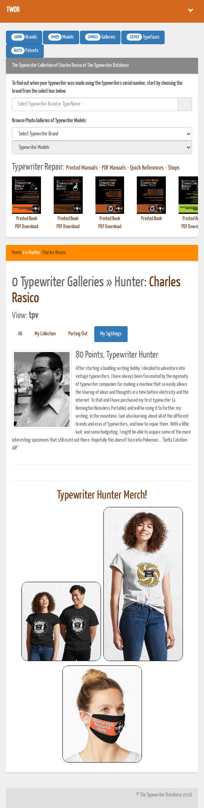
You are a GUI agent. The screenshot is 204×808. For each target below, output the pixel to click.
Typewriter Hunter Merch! (102, 495)
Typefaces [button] (142, 37)
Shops (174, 168)
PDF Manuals (114, 168)
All (20, 334)
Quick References (147, 168)
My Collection (45, 334)
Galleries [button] (100, 37)
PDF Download (26, 226)
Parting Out (77, 334)
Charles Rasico (54, 252)
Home (16, 252)
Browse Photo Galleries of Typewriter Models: (49, 120)
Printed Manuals (82, 168)
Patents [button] (25, 50)
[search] (102, 134)
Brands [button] (24, 37)
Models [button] (61, 37)
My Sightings (111, 334)
